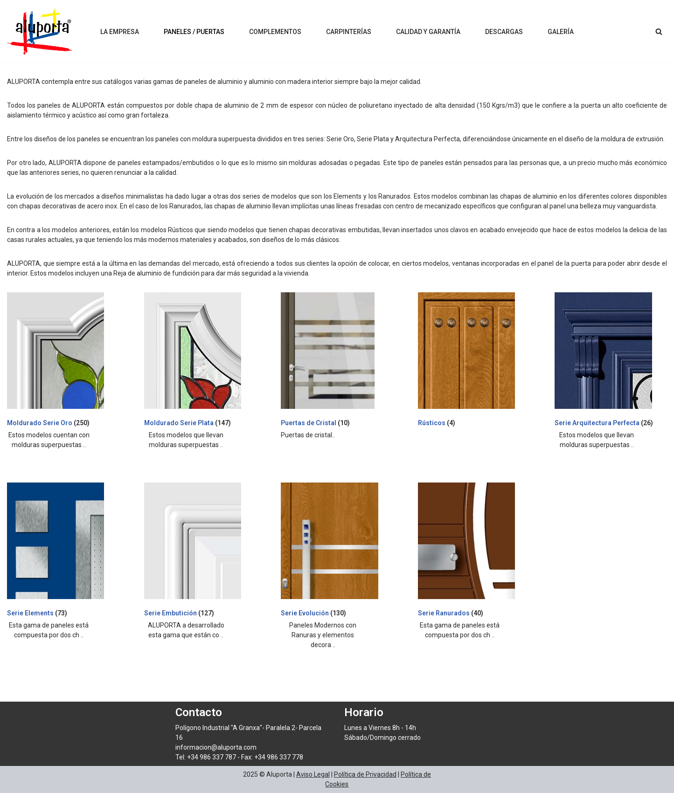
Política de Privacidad (365, 774)
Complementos (275, 31)
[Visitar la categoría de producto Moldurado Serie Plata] (200, 361)
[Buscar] (658, 31)
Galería (561, 31)
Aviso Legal (313, 774)
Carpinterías (348, 31)
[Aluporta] (39, 31)
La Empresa (119, 31)
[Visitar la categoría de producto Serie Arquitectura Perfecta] (611, 361)
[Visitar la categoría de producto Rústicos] (474, 361)
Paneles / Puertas (194, 31)
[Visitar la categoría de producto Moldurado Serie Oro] (63, 361)
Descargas (504, 31)
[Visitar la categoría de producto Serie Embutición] (200, 552)
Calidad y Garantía (428, 31)
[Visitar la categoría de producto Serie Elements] (63, 552)
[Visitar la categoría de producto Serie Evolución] (337, 552)
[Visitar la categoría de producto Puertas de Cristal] (337, 361)
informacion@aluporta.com (216, 747)
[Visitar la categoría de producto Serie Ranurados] (474, 552)
